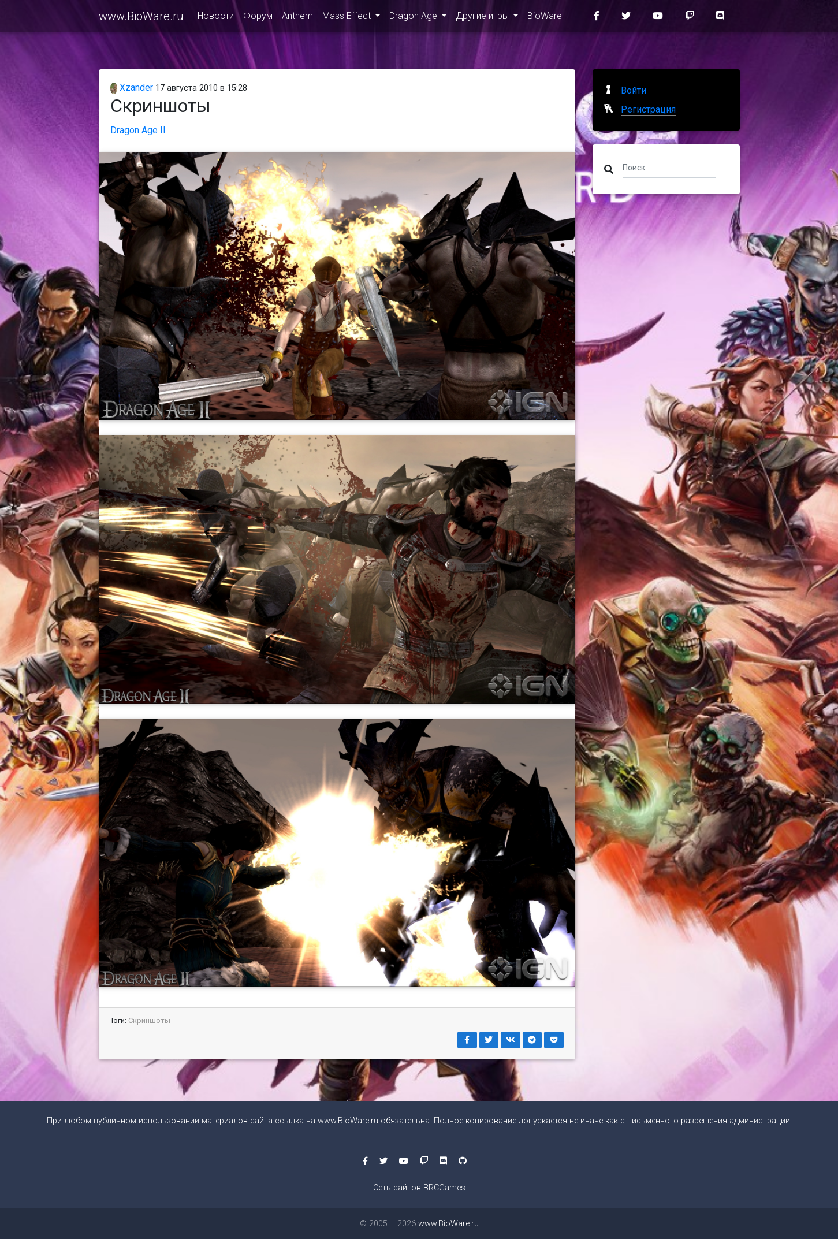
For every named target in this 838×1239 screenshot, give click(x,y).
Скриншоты (149, 1020)
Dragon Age (414, 18)
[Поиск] (669, 167)
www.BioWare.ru (141, 18)
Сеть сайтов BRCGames (419, 1188)
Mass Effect (347, 18)
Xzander (132, 87)
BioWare (544, 18)
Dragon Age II (138, 130)
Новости (216, 18)
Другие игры (483, 18)
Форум (258, 18)
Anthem (297, 18)
